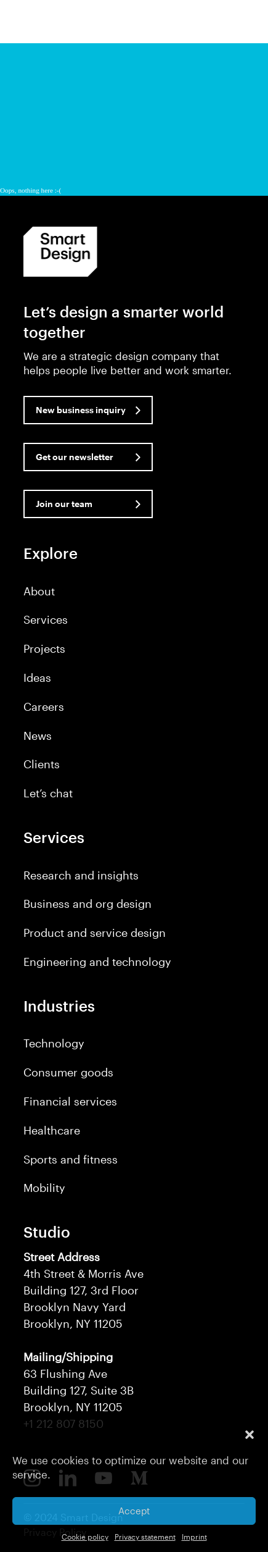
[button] (249, 1434)
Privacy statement (145, 1536)
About (39, 591)
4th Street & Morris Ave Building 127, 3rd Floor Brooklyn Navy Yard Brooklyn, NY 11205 (83, 1290)
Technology (53, 1043)
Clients (41, 764)
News (37, 735)
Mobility (44, 1187)
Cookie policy (85, 1536)
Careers (43, 706)
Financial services (70, 1101)
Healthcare (51, 1130)
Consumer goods (68, 1072)
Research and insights (81, 875)
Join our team (64, 503)
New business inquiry (81, 410)
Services (45, 619)
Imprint (194, 1536)
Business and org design (87, 903)
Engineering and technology (97, 961)
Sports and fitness (70, 1159)
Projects (44, 648)
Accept (134, 1510)
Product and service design (94, 932)
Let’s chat (48, 793)
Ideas (37, 677)
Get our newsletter (74, 456)
